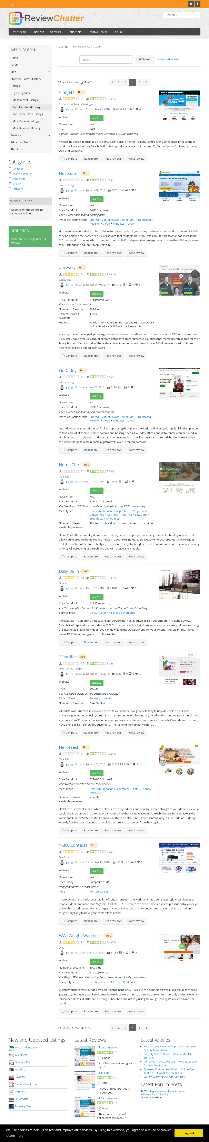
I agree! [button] (189, 1133)
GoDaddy (68, 370)
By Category (19, 32)
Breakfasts (96, 518)
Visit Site (96, 118)
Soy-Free (112, 514)
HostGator (69, 173)
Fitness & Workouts (123, 613)
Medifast (20, 1069)
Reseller (95, 223)
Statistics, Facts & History (26, 79)
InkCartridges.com (26, 1047)
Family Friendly (142, 789)
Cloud (106, 223)
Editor (69, 109)
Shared (94, 220)
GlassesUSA (22, 1062)
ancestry (67, 267)
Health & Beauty (98, 32)
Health (107, 698)
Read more (91, 158)
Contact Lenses (99, 891)
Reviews (16, 135)
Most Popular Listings (26, 121)
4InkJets (66, 92)
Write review (136, 158)
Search (145, 59)
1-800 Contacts (73, 845)
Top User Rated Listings (27, 107)
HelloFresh (69, 747)
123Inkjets (21, 1055)
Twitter (191, 4)
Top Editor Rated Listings (28, 114)
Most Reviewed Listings (27, 128)
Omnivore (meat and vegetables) (110, 511)
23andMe (68, 657)
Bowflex (20, 1077)
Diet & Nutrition (99, 613)
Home (14, 58)
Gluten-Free (97, 514)
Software (56, 32)
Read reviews (113, 158)
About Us (16, 149)
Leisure (118, 32)
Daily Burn (69, 571)
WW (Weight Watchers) (81, 935)
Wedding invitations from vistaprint (165, 1091)
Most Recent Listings (25, 100)
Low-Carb (141, 514)
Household (74, 32)
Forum (14, 64)
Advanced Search (21, 142)
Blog (13, 72)
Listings (15, 86)
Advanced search (168, 59)
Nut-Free (126, 514)
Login (12, 4)
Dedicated (144, 220)
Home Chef (70, 464)
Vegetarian (140, 511)
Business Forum (150, 1094)
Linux (131, 223)
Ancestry (95, 698)
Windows (119, 223)
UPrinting (20, 1091)
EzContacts (21, 1099)
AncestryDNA (23, 1106)
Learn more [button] (15, 1135)
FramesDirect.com (26, 1084)
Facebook (197, 4)
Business (38, 32)
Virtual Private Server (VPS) (118, 220)
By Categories (21, 93)
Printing (164, 1094)
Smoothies (113, 518)
